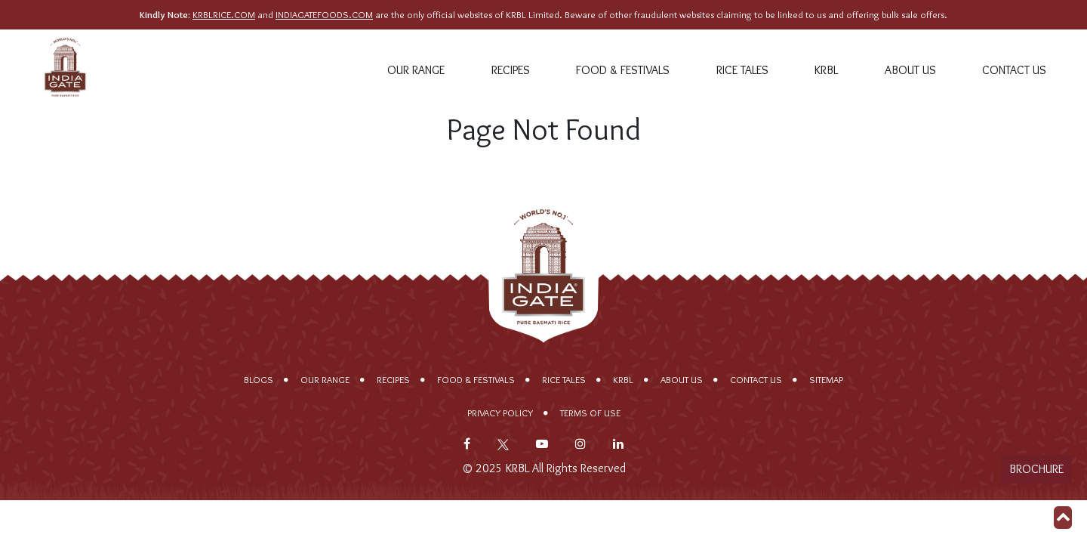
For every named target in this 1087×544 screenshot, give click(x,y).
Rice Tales (742, 70)
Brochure (1036, 469)
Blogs (258, 379)
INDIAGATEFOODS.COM (324, 14)
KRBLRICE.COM (223, 14)
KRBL (826, 70)
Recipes (510, 70)
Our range (416, 70)
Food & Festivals (623, 70)
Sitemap (826, 379)
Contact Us (1014, 70)
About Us (910, 70)
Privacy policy (500, 413)
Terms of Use (590, 413)
